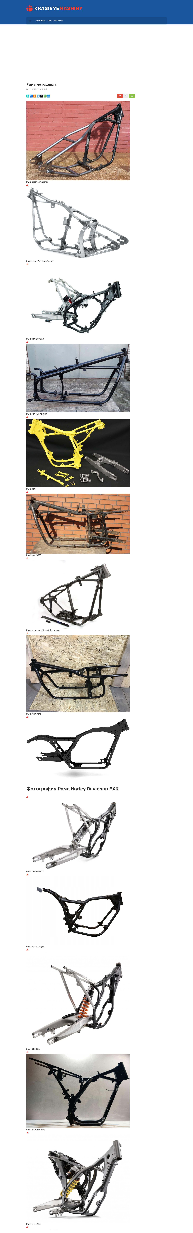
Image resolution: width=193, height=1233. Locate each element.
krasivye (54, 8)
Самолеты (40, 21)
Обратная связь (55, 21)
